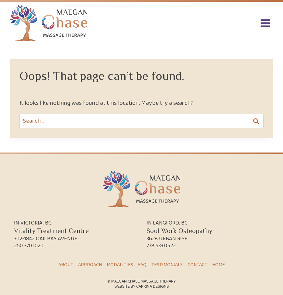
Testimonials (167, 265)
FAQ (142, 265)
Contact (197, 265)
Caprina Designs (152, 286)
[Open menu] (265, 23)
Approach (90, 265)
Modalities (120, 265)
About (65, 265)
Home (218, 265)
